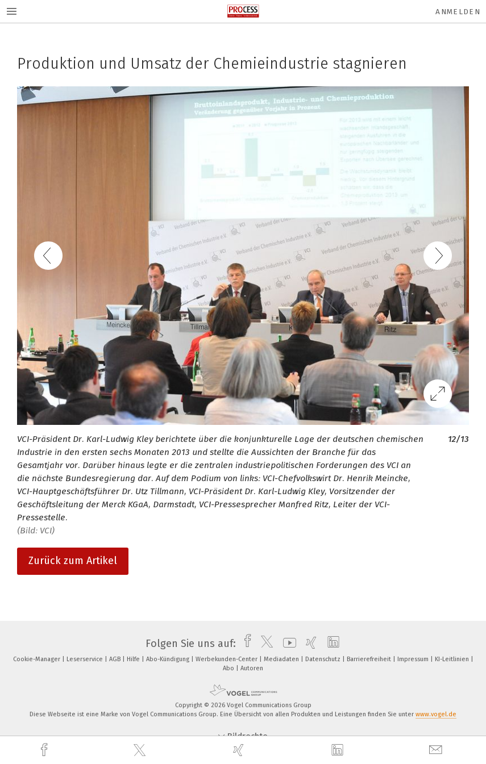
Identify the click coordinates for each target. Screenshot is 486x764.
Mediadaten (282, 659)
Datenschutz (323, 659)
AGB (115, 659)
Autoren (251, 668)
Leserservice (86, 659)
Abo (229, 668)
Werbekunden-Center (227, 659)
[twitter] (141, 750)
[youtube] (286, 643)
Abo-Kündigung (168, 659)
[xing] (240, 750)
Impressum (413, 659)
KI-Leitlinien (453, 659)
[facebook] (45, 750)
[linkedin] (338, 750)
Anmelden (457, 11)
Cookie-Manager (37, 659)
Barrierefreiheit (370, 659)
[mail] (437, 750)
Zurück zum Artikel (72, 560)
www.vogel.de (436, 714)
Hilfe (134, 659)
